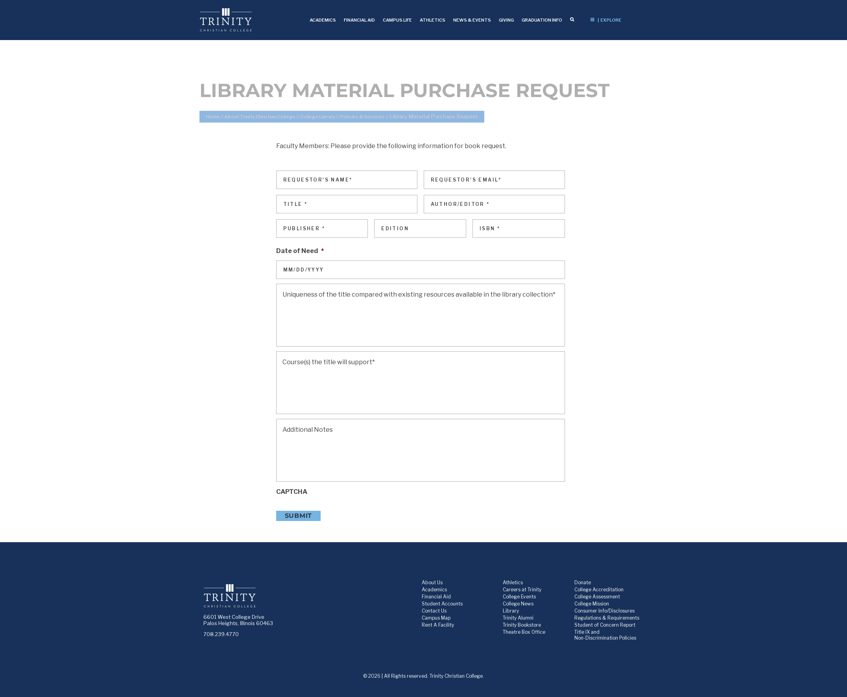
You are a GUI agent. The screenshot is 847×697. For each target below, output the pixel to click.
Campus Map (436, 618)
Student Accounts (442, 604)
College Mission (591, 604)
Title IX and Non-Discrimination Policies (605, 635)
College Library (317, 116)
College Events (519, 597)
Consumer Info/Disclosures (604, 611)
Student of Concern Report (604, 625)
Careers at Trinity (522, 589)
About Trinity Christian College (259, 116)
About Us (432, 582)
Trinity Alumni (518, 618)
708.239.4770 (221, 634)
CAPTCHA (291, 491)
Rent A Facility (438, 625)
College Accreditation (599, 589)
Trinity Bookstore (522, 625)
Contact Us (434, 611)
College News (518, 604)
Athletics (513, 582)
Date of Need (300, 251)
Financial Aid (436, 597)
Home (213, 116)
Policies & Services (362, 116)
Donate (582, 582)
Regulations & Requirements (606, 618)
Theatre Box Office (524, 632)
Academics (434, 589)
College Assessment (597, 597)
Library (511, 611)
